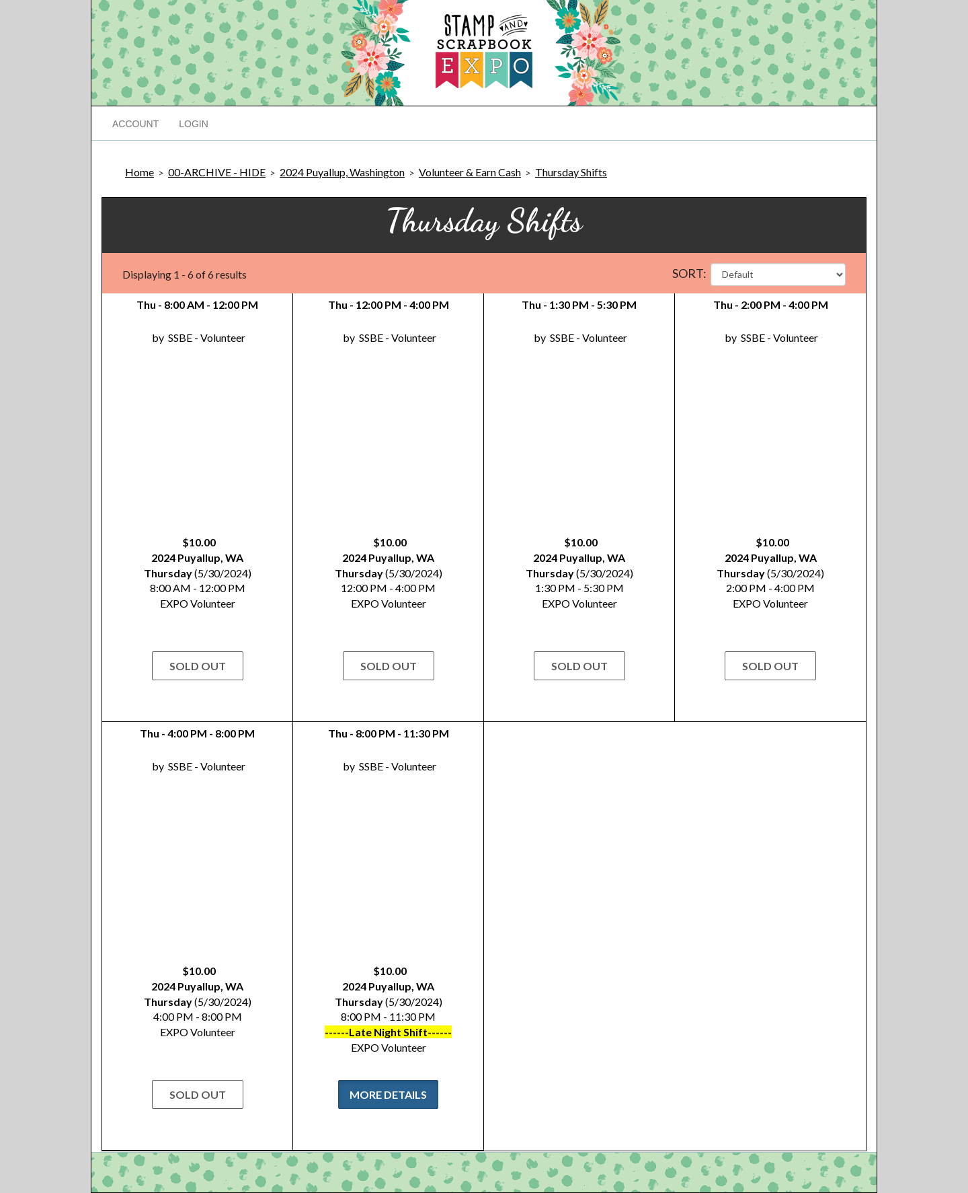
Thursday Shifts (571, 172)
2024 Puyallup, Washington (342, 172)
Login (193, 123)
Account (135, 123)
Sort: (689, 273)
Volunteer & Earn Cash (470, 172)
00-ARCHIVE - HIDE (217, 172)
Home (139, 172)
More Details (388, 1094)
